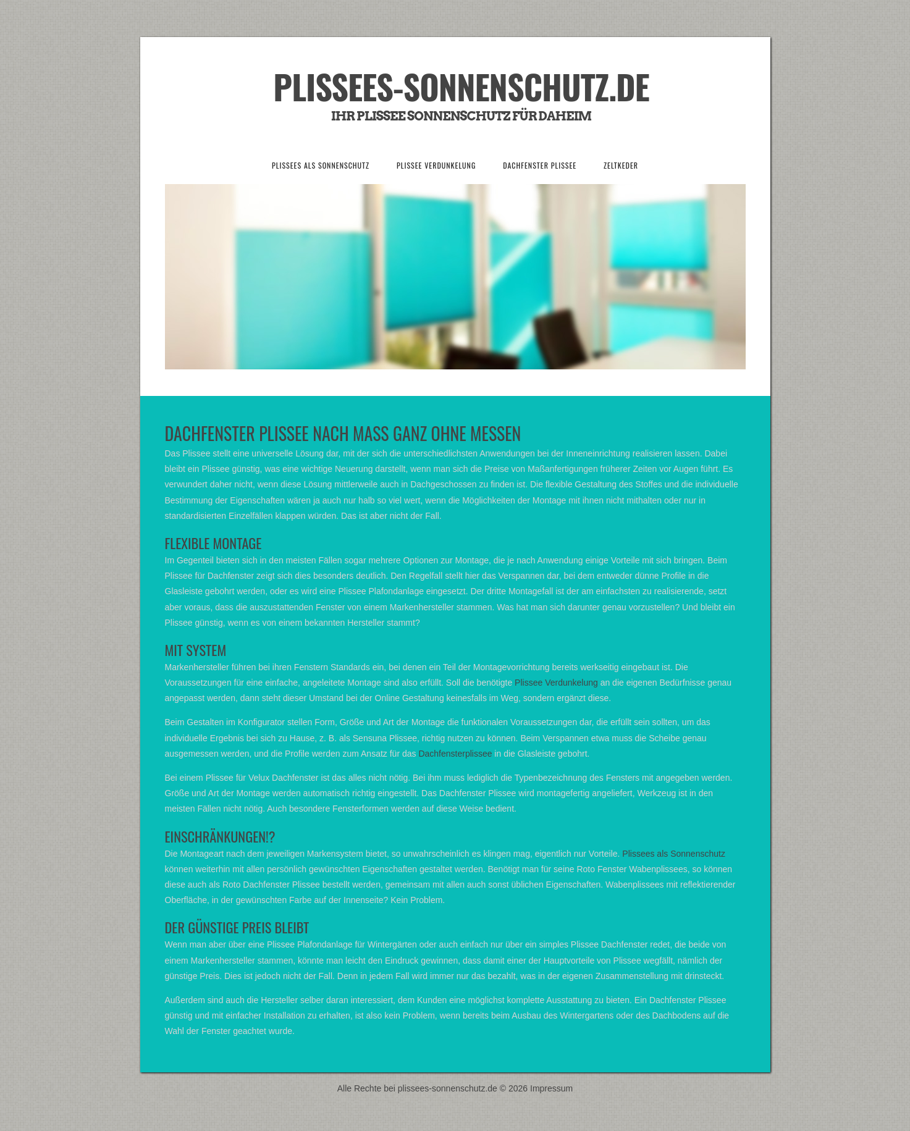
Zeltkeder (621, 165)
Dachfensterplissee (455, 754)
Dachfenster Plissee (539, 165)
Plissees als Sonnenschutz (320, 165)
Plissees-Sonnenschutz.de (461, 86)
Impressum (551, 1088)
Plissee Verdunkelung (436, 165)
